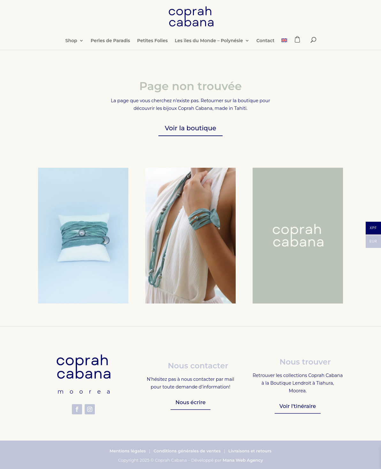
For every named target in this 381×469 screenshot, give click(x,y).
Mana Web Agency (243, 460)
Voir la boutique (190, 128)
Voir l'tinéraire (298, 406)
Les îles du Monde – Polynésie (209, 47)
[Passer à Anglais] (284, 50)
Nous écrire (190, 402)
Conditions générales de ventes (187, 450)
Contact (265, 47)
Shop (71, 47)
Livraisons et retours (249, 450)
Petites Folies (152, 47)
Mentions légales (128, 450)
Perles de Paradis (110, 47)
